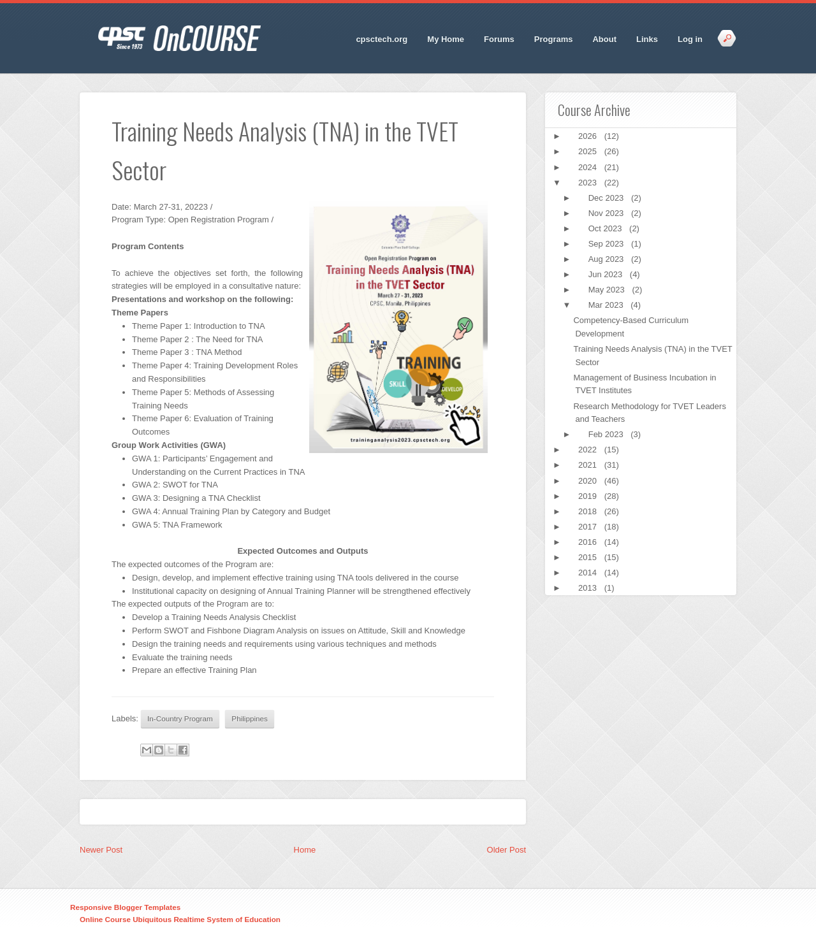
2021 (588, 465)
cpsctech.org (381, 39)
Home (305, 850)
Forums (499, 39)
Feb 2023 (607, 434)
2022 (588, 449)
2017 (588, 526)
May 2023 (607, 289)
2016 (588, 542)
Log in (690, 39)
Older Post (506, 850)
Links (647, 39)
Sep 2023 (607, 244)
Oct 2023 (606, 228)
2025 (588, 151)
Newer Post (101, 850)
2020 (588, 481)
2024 (588, 167)
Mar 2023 (607, 305)
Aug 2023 (607, 259)
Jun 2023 (606, 274)
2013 (588, 588)
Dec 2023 (607, 198)
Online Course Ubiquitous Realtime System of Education (180, 919)
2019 (588, 496)
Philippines (249, 718)
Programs (553, 39)
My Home (445, 39)
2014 (588, 572)
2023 (588, 182)
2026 (588, 136)
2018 (588, 511)
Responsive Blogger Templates (125, 907)
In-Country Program (180, 718)
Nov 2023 (607, 213)
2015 (588, 557)
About (604, 39)
